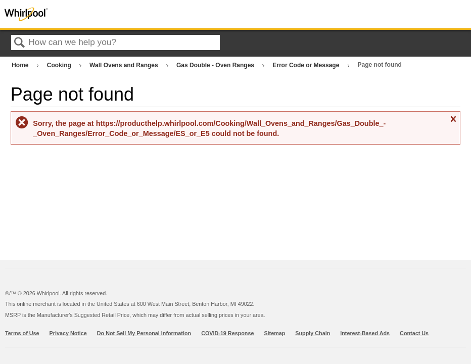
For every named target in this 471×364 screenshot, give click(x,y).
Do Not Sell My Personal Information (144, 333)
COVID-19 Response (227, 333)
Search (20, 43)
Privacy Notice (68, 333)
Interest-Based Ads (365, 333)
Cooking (60, 65)
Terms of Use (22, 333)
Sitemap (274, 333)
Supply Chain (312, 333)
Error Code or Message (306, 65)
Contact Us (414, 333)
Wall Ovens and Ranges (124, 65)
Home (21, 65)
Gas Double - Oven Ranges (216, 65)
